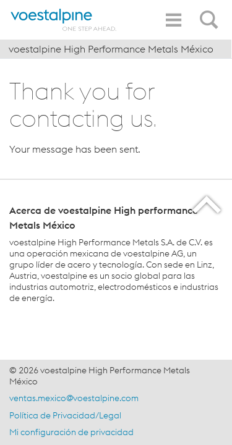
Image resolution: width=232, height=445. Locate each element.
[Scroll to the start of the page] (207, 204)
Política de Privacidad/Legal (65, 415)
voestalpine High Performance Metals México (111, 49)
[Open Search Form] (211, 13)
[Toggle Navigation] (173, 20)
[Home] (63, 19)
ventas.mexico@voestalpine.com (74, 398)
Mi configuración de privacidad (71, 432)
